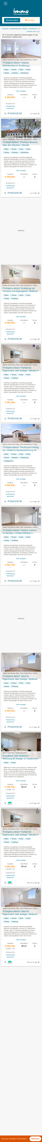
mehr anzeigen (21, 91)
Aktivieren (35, 1139)
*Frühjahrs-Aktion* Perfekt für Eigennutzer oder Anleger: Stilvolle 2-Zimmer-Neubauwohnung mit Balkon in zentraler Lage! (21, 369)
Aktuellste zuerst (32, 31)
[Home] (21, 11)
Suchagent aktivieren (21, 970)
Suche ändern (12, 20)
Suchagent (30, 20)
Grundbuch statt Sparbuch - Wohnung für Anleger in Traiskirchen (20, 757)
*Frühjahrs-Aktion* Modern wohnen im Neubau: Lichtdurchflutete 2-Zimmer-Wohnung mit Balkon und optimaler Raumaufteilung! (20, 532)
